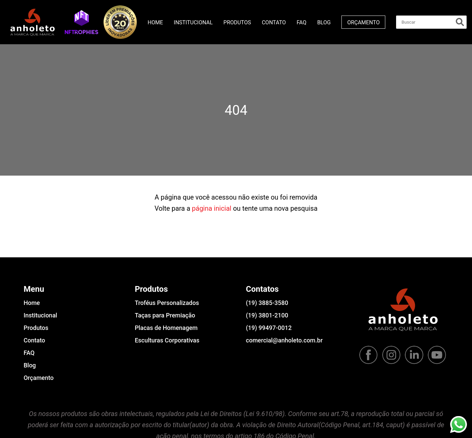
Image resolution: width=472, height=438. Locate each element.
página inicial (211, 208)
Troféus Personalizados (167, 302)
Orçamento (363, 22)
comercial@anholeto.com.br (284, 340)
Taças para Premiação (165, 315)
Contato (274, 22)
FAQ (301, 22)
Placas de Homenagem (166, 327)
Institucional (193, 22)
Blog (324, 22)
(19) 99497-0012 (269, 327)
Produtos (237, 22)
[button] (81, 22)
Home (155, 22)
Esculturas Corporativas (167, 340)
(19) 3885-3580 (267, 302)
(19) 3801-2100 (267, 315)
